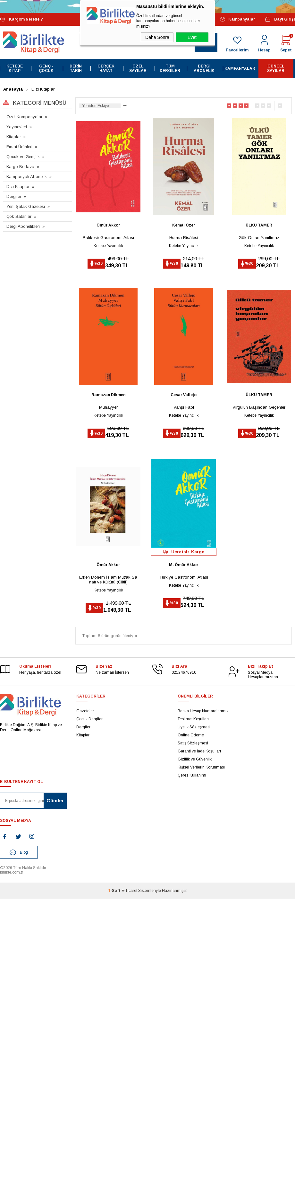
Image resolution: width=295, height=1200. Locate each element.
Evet (192, 37)
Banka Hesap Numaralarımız (203, 711)
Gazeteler (85, 711)
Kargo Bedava (20, 166)
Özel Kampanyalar (24, 116)
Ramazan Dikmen (108, 395)
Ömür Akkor (108, 225)
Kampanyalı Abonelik (26, 176)
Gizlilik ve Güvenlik (195, 759)
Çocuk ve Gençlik (23, 156)
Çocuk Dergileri (90, 719)
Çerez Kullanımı (192, 775)
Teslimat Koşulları (193, 719)
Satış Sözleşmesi (193, 743)
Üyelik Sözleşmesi (194, 727)
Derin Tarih (76, 68)
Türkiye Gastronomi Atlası (183, 576)
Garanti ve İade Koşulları (199, 751)
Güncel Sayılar (275, 68)
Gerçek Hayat (105, 68)
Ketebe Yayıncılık (108, 245)
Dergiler (13, 196)
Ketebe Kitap (14, 68)
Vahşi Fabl (183, 407)
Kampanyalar (237, 19)
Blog (19, 852)
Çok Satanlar (18, 216)
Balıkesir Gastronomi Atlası (108, 237)
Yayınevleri (16, 126)
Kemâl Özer (183, 225)
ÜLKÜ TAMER (259, 225)
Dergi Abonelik (204, 68)
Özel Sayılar (138, 68)
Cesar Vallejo (184, 395)
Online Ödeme (191, 735)
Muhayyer (108, 407)
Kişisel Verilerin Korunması (201, 767)
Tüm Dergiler (170, 68)
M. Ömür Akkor (183, 564)
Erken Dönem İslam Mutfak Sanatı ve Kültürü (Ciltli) (108, 579)
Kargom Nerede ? (21, 19)
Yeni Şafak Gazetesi (25, 206)
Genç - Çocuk (46, 68)
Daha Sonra (157, 37)
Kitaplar (13, 136)
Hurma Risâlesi (183, 237)
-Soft (115, 890)
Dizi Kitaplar (18, 186)
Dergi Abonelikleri (23, 226)
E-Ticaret (129, 890)
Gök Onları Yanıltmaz (259, 237)
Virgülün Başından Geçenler (258, 407)
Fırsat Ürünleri (19, 146)
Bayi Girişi (280, 19)
